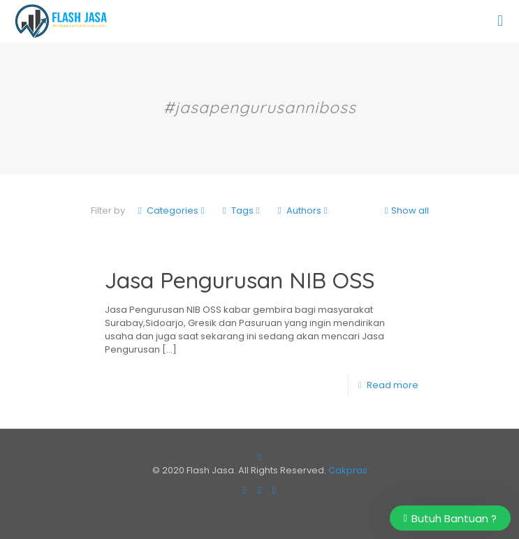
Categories (171, 210)
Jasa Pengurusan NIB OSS (239, 280)
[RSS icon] (274, 489)
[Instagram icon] (259, 489)
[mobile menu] (500, 21)
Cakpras (347, 470)
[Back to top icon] (259, 457)
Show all (405, 210)
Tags (241, 210)
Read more (392, 385)
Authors (302, 210)
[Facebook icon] (245, 489)
